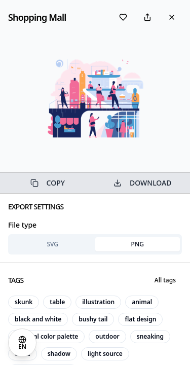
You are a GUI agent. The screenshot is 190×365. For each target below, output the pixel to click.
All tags (165, 280)
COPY (47, 183)
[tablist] (95, 244)
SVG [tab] (52, 244)
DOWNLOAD (142, 183)
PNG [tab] (137, 244)
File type (22, 225)
